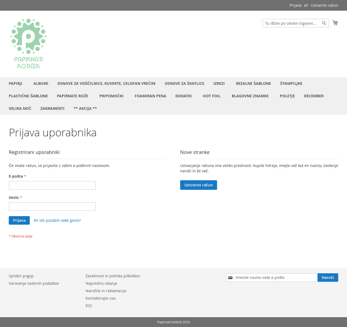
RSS (89, 305)
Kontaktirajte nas (101, 298)
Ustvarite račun (324, 5)
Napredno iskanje (101, 283)
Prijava (296, 5)
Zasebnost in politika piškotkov (113, 275)
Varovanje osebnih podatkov (34, 283)
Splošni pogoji (21, 275)
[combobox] (296, 23)
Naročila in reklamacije (106, 290)
